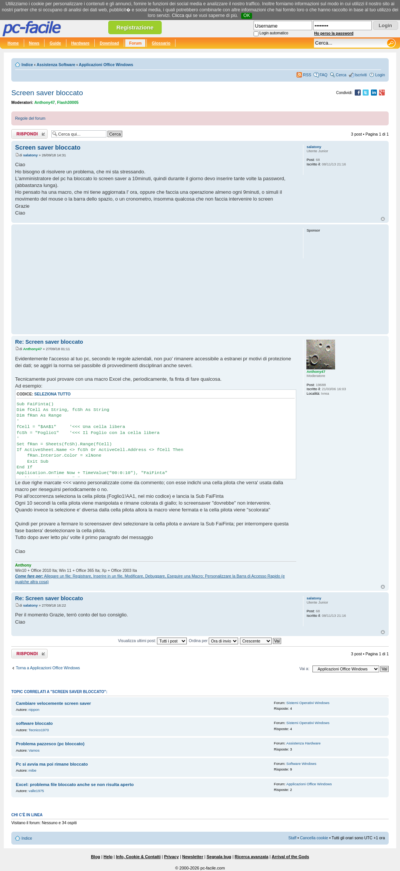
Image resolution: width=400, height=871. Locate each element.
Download (109, 43)
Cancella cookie (314, 837)
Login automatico (274, 33)
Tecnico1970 (39, 730)
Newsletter (192, 856)
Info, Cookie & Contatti (138, 856)
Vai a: (304, 668)
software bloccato (34, 723)
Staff (292, 837)
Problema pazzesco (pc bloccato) (50, 743)
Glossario (161, 43)
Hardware (80, 43)
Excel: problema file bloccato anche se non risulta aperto (75, 784)
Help (107, 856)
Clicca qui (182, 15)
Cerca (341, 75)
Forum (135, 43)
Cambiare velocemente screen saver (53, 703)
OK (246, 15)
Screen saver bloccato (47, 93)
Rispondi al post (29, 134)
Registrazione (134, 27)
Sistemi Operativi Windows (307, 703)
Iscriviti (361, 75)
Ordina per (213, 640)
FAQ (324, 75)
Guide (55, 43)
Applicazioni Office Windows (106, 64)
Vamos (34, 750)
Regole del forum (30, 118)
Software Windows (301, 763)
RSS (307, 75)
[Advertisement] (155, 279)
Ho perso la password (334, 33)
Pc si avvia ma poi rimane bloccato (52, 764)
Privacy (171, 856)
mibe (33, 770)
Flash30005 (67, 102)
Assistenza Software (56, 64)
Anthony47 (44, 102)
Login (380, 75)
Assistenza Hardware (303, 743)
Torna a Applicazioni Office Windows (48, 668)
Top (383, 219)
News (34, 43)
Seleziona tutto (52, 394)
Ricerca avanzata (251, 856)
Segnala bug (218, 856)
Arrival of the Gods (290, 856)
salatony (30, 155)
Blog (95, 856)
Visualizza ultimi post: (152, 640)
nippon (34, 709)
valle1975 (36, 791)
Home (13, 43)
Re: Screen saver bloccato (49, 342)
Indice (27, 64)
